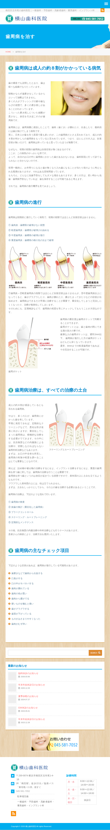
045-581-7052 (23, 791)
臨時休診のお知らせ (28, 673)
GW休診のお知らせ (28, 708)
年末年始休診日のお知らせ (31, 685)
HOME (8, 52)
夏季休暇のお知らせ (28, 696)
